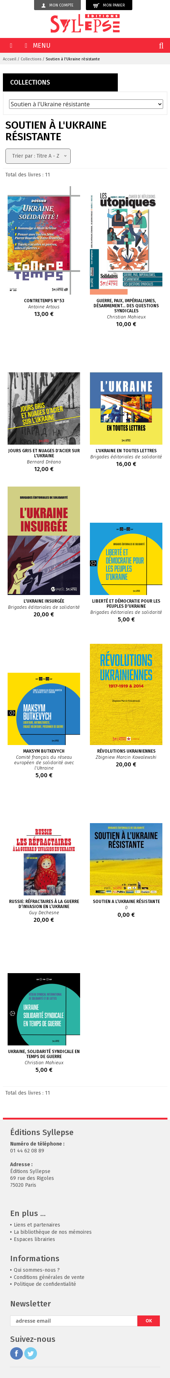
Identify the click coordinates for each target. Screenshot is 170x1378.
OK (149, 1321)
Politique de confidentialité (45, 1284)
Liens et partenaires (37, 1225)
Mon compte (57, 5)
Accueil (9, 59)
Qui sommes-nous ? (37, 1270)
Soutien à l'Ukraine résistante (73, 59)
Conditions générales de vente (49, 1277)
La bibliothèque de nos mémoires (53, 1232)
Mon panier (109, 5)
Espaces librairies (34, 1239)
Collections (31, 59)
